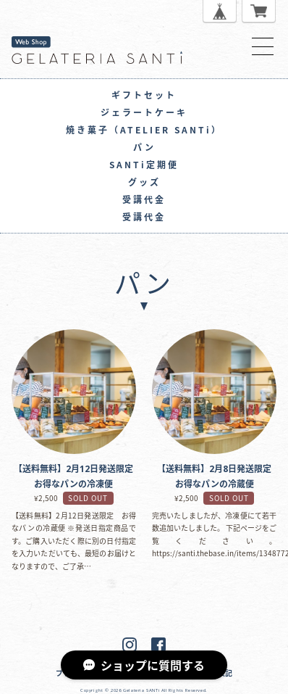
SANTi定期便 (144, 164)
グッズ (144, 182)
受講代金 (144, 199)
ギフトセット (144, 95)
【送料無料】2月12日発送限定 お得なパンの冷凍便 (74, 391)
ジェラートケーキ (144, 112)
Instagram (129, 644)
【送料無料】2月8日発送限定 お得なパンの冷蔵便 (214, 391)
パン (144, 147)
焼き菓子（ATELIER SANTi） (144, 129)
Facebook (158, 644)
